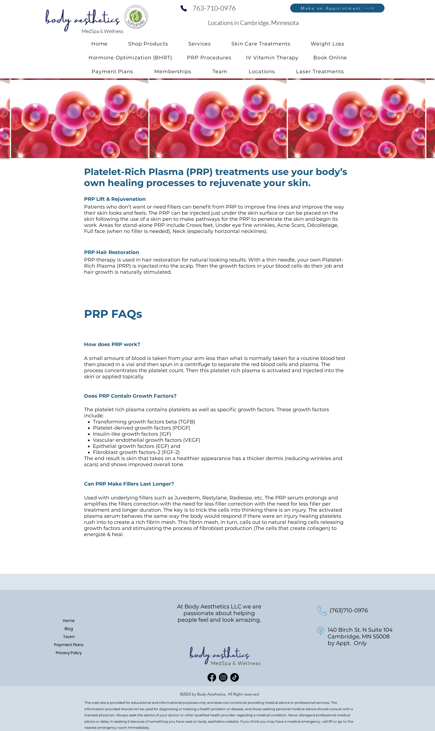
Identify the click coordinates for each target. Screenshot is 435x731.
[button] (199, 44)
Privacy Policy (69, 653)
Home (69, 620)
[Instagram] (223, 677)
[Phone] (183, 8)
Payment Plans (69, 645)
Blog (69, 628)
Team (69, 636)
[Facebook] (212, 677)
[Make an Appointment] (337, 8)
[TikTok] (234, 677)
